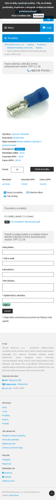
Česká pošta (23, 384)
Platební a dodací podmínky (13, 436)
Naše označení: (9, 141)
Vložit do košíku (42, 169)
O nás (4, 411)
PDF (7, 222)
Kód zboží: (7, 138)
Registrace (6, 464)
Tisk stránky (12, 196)
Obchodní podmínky (10, 440)
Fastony (39, 48)
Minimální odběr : (10, 153)
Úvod (4, 407)
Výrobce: (6, 134)
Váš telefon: (8, 269)
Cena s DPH (45, 179)
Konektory (41, 45)
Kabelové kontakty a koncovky (20, 48)
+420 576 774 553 (41, 70)
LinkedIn (6, 477)
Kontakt (5, 424)
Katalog (30, 45)
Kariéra (5, 420)
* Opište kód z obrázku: (13, 295)
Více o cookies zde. (21, 15)
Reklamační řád (8, 444)
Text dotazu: (8, 281)
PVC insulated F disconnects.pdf (25, 222)
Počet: (4, 169)
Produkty (6, 415)
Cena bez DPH (28, 179)
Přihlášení (6, 460)
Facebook (7, 473)
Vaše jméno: (8, 247)
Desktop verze (8, 481)
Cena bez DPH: (9, 156)
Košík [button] (49, 28)
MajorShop (14, 495)
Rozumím (38, 15)
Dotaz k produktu (15, 192)
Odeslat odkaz (36, 192)
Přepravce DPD (15, 380)
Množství (6, 179)
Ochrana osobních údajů (12, 448)
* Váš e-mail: (8, 258)
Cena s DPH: (8, 160)
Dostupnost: (8, 149)
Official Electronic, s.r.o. (14, 45)
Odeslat (7, 311)
